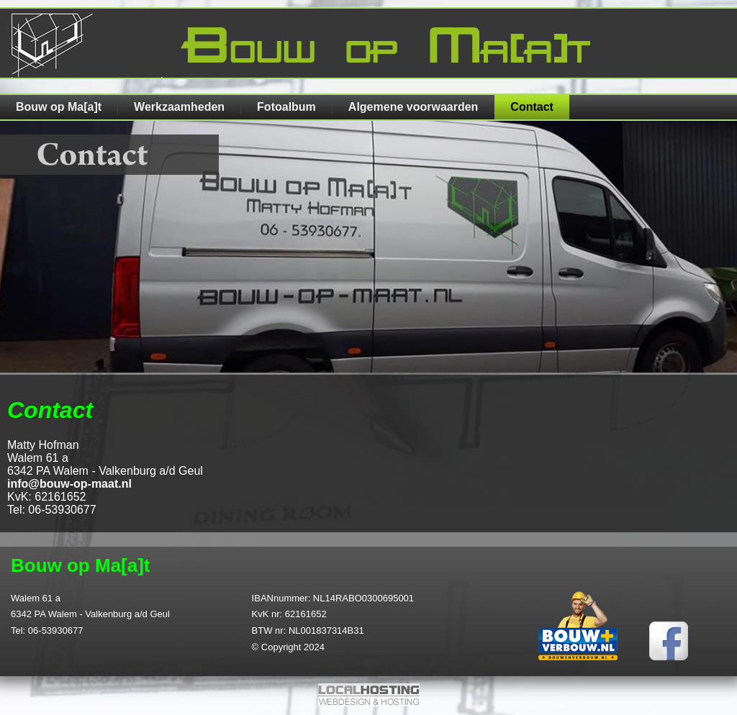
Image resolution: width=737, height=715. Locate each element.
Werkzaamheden (179, 107)
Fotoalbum (286, 107)
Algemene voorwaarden (413, 107)
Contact (531, 107)
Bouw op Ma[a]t (58, 107)
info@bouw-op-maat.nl (69, 484)
